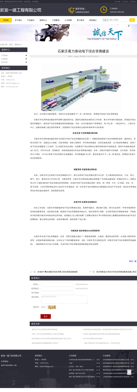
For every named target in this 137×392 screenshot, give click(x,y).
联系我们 (133, 2)
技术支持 (4, 62)
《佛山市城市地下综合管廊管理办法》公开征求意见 (101, 343)
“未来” (71, 363)
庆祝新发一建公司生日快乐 (77, 373)
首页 (11, 45)
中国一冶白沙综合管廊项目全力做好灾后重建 (48, 334)
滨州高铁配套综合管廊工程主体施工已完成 (116, 359)
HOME (6, 20)
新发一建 (132, 261)
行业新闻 (4, 59)
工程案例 (55, 20)
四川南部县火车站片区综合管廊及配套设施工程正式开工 (52, 338)
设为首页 (125, 2)
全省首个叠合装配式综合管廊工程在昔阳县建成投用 (101, 334)
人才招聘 (68, 20)
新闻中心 (43, 20)
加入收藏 (117, 2)
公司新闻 (4, 55)
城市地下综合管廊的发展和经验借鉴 (44, 329)
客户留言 (80, 20)
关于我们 (18, 20)
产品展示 (30, 20)
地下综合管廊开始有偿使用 (92, 338)
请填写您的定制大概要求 (64, 299)
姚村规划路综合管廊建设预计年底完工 (45, 343)
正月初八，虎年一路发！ (76, 366)
